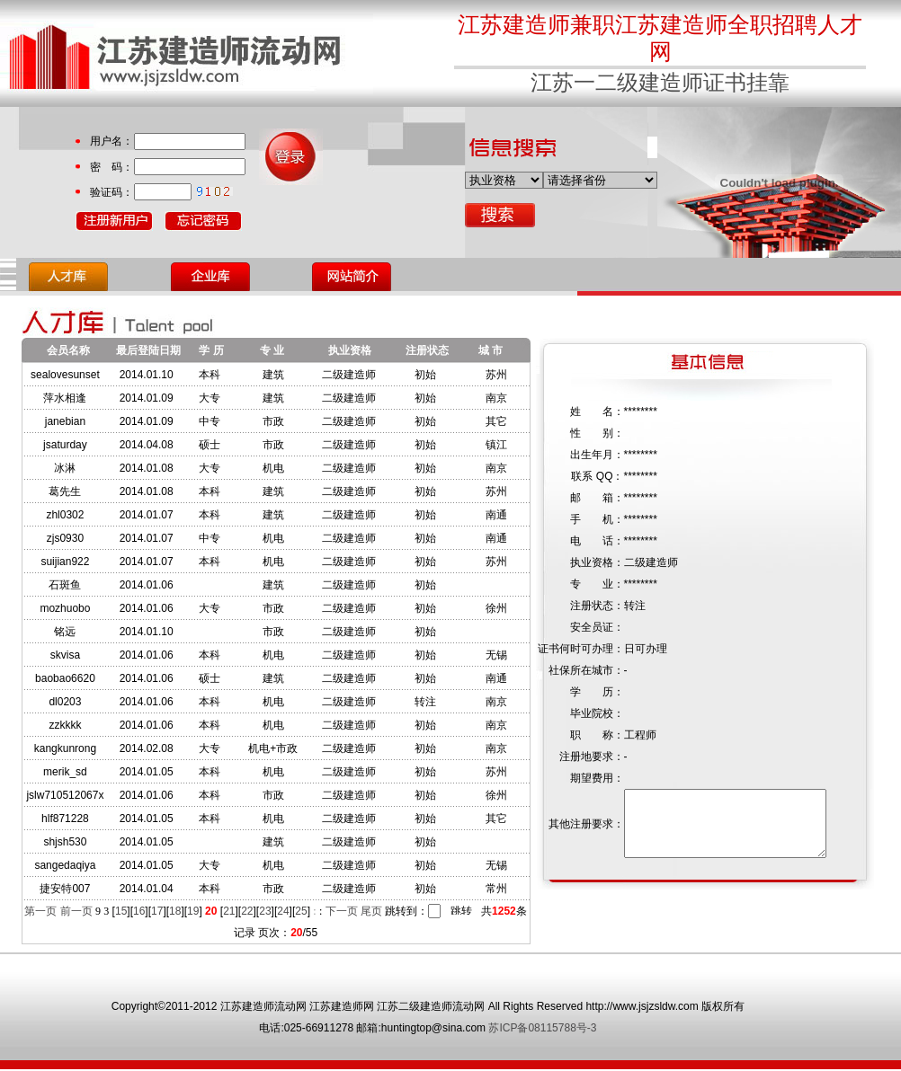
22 (247, 911)
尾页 (371, 911)
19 (193, 911)
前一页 (76, 911)
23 (265, 911)
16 (139, 911)
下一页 (342, 911)
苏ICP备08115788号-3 (542, 1029)
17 (157, 911)
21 (229, 911)
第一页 (40, 911)
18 (175, 911)
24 (283, 911)
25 (301, 911)
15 (121, 911)
